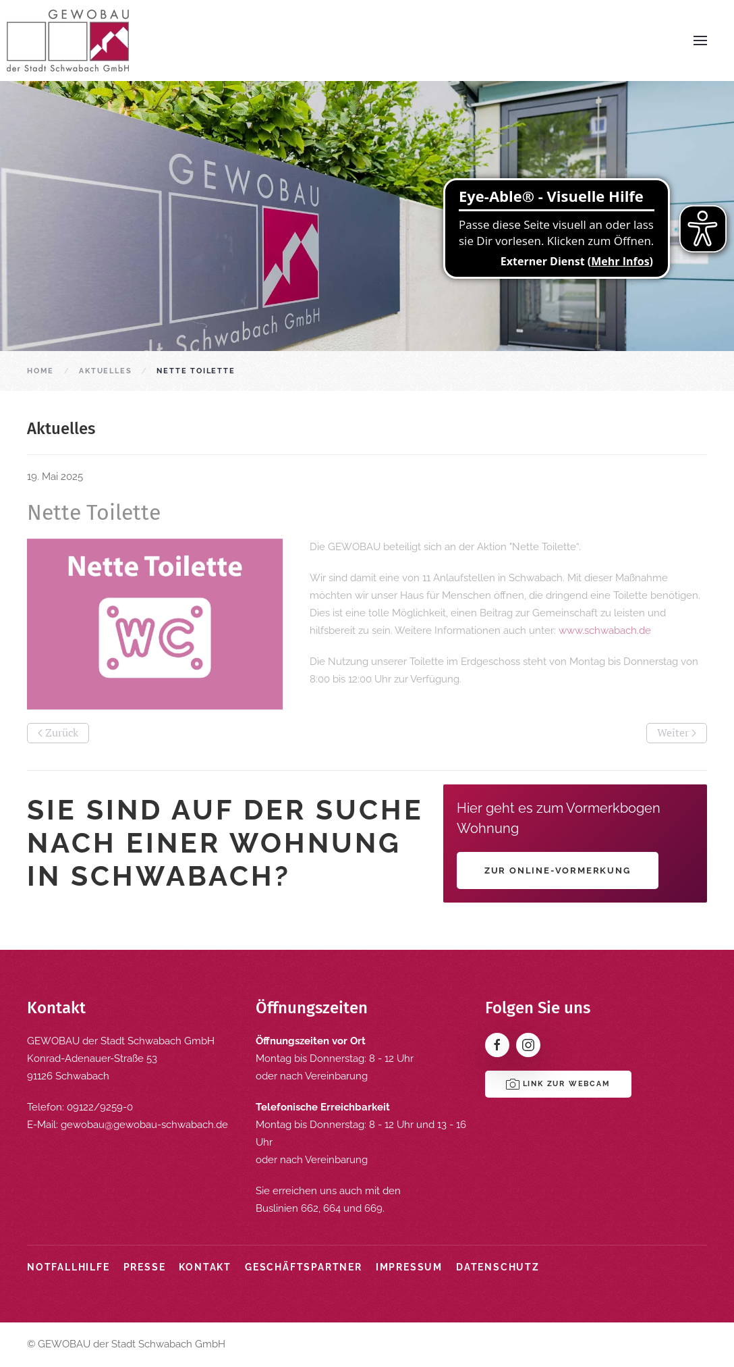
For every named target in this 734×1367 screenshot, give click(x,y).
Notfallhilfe (68, 1267)
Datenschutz (498, 1267)
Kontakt (205, 1267)
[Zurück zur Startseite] (67, 40)
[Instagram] (528, 1045)
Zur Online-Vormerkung (557, 870)
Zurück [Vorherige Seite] (58, 732)
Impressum (409, 1267)
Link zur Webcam (558, 1084)
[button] (700, 40)
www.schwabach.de (605, 630)
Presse (144, 1267)
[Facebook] (497, 1045)
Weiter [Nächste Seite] (676, 732)
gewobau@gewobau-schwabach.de (144, 1125)
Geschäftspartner (303, 1267)
